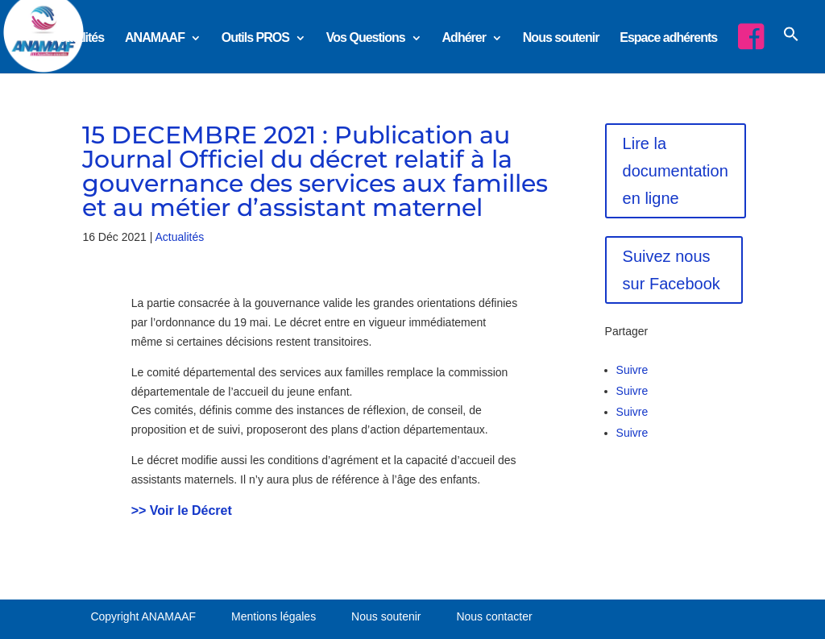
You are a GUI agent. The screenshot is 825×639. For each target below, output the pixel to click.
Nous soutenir (561, 38)
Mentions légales (273, 616)
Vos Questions (365, 38)
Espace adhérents (668, 38)
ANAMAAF (154, 38)
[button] (791, 48)
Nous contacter (494, 616)
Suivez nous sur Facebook (671, 270)
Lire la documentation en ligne (675, 171)
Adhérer (464, 38)
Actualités (77, 38)
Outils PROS (255, 38)
